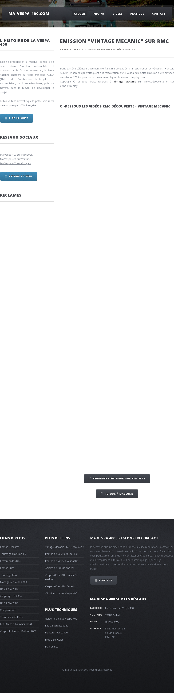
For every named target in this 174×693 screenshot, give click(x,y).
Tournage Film (8, 575)
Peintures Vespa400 (56, 632)
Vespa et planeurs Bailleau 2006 (18, 631)
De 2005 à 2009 (9, 589)
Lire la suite (18, 118)
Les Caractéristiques (56, 625)
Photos (99, 13)
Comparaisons (8, 610)
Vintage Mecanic (124, 81)
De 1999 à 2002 (9, 603)
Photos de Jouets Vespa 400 (61, 553)
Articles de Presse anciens (59, 568)
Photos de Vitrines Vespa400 (61, 561)
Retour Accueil (21, 176)
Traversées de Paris (11, 617)
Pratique (137, 13)
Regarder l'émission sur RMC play (119, 478)
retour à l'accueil (119, 493)
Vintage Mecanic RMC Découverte (64, 547)
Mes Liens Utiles (54, 639)
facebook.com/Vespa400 (119, 608)
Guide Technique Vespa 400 (61, 618)
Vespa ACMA (112, 614)
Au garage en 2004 (11, 596)
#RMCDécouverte (154, 81)
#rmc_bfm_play (68, 86)
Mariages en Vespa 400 (13, 582)
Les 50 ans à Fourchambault (16, 624)
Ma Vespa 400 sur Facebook (16, 154)
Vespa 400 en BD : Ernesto (60, 586)
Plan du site (51, 646)
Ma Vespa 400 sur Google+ (15, 163)
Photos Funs (7, 568)
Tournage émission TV (13, 553)
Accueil (80, 13)
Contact (158, 13)
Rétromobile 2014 (10, 561)
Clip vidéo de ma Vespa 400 (61, 593)
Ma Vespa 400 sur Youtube (15, 159)
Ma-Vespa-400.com (28, 13)
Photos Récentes (9, 547)
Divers (117, 13)
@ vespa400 (112, 621)
